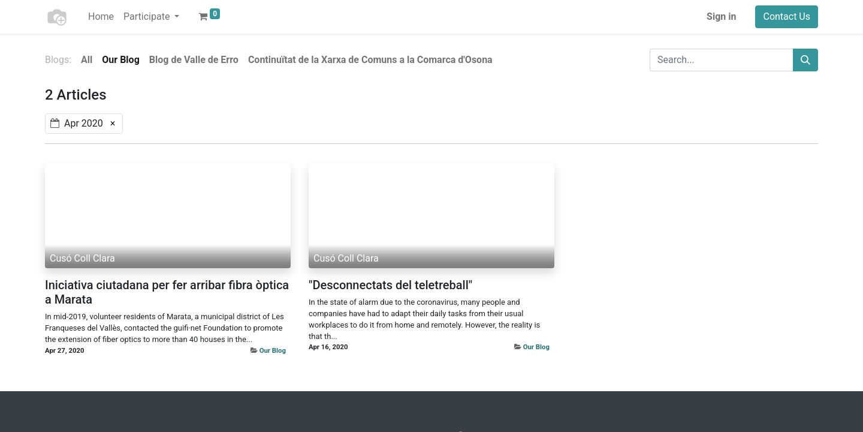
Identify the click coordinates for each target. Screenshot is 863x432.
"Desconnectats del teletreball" (390, 285)
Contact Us (786, 16)
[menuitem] (101, 17)
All (86, 59)
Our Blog (272, 350)
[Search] (805, 60)
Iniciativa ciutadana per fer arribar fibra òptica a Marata (167, 292)
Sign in (721, 16)
